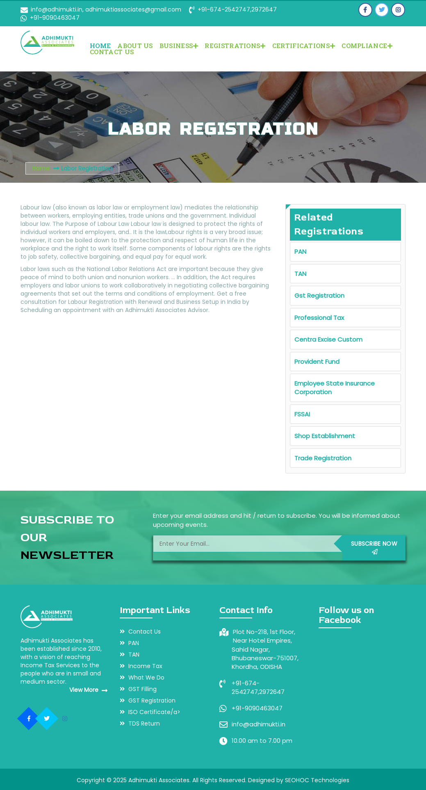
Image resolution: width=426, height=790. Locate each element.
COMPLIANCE (367, 46)
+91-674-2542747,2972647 (237, 9)
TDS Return (140, 723)
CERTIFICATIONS (303, 46)
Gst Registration (319, 295)
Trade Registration (322, 458)
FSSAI (302, 414)
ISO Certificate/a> (150, 712)
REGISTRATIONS (235, 46)
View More (88, 690)
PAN (300, 251)
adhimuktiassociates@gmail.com (132, 9)
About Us (135, 46)
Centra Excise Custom (328, 339)
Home (100, 46)
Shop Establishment (324, 436)
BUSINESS (178, 46)
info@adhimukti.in (258, 724)
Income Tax (141, 666)
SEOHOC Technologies (317, 780)
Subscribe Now (374, 547)
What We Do (142, 677)
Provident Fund (316, 361)
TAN (300, 273)
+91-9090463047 (55, 18)
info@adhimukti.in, (57, 9)
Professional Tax (319, 317)
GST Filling (138, 689)
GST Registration (147, 700)
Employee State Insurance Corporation (334, 387)
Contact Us (112, 52)
